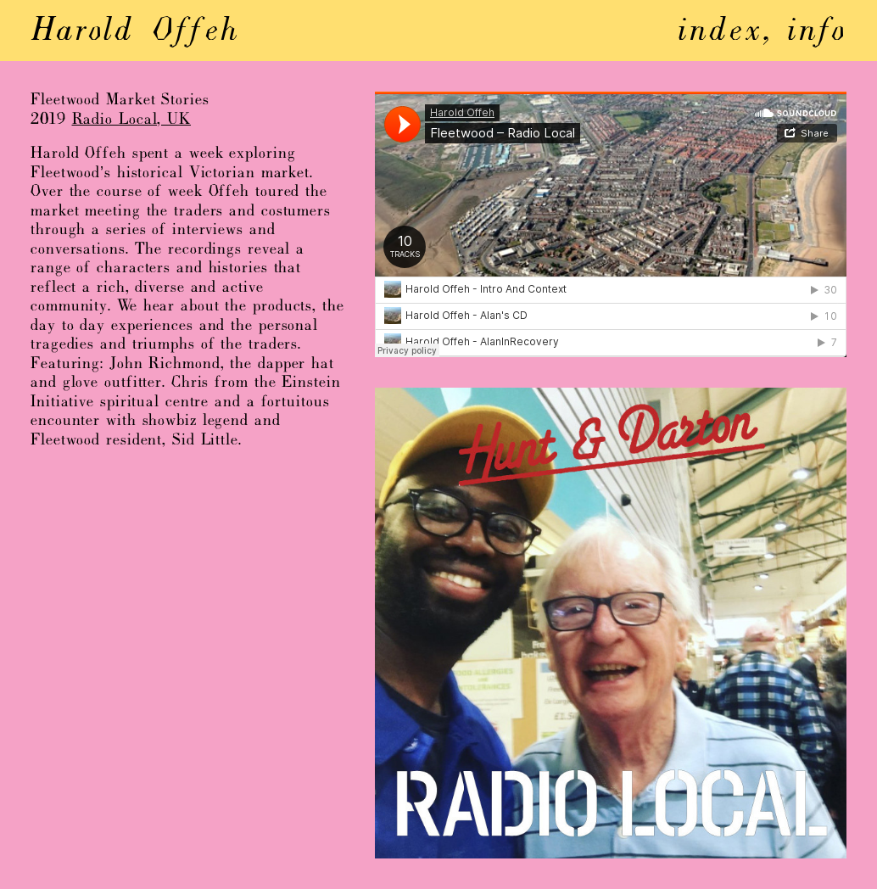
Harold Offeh (135, 32)
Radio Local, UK (132, 120)
